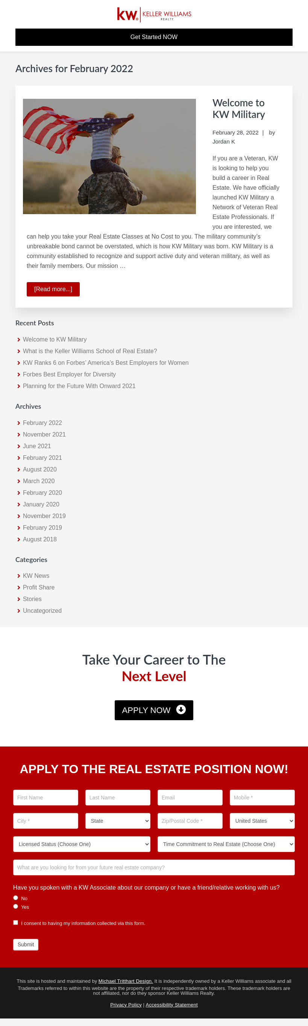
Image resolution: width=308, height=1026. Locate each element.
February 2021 (42, 458)
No (20, 898)
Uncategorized (42, 610)
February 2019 (42, 527)
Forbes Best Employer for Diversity (69, 374)
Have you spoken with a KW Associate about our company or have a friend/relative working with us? (146, 887)
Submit (26, 944)
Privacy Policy (126, 1005)
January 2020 (41, 504)
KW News (36, 576)
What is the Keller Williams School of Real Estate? (90, 351)
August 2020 (40, 469)
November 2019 (44, 516)
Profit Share (39, 587)
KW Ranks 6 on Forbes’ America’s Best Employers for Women (106, 363)
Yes (21, 907)
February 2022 (42, 423)
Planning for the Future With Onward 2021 (79, 386)
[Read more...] (57, 290)
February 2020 (42, 493)
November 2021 (44, 434)
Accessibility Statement (172, 1005)
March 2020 (39, 481)
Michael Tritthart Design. (126, 981)
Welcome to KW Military (238, 108)
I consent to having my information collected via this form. (79, 923)
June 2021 (37, 446)
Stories (32, 599)
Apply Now (146, 710)
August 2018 (40, 539)
